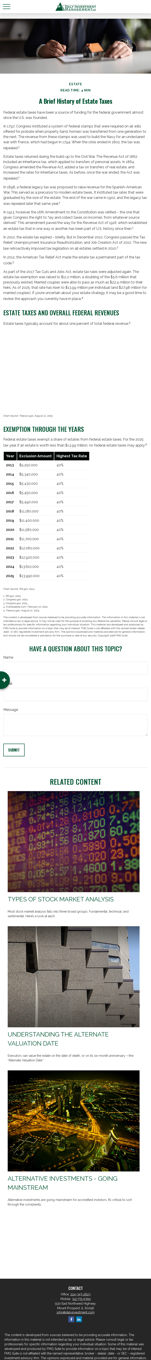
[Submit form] (14, 750)
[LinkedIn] (79, 1319)
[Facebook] (71, 1319)
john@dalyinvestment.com (76, 1312)
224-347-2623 (80, 1294)
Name (8, 657)
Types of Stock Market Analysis (61, 899)
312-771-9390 (81, 1299)
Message (10, 710)
